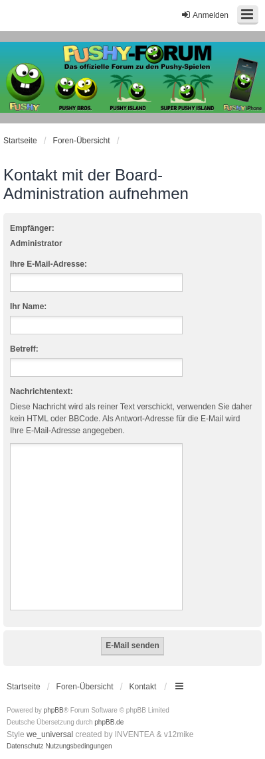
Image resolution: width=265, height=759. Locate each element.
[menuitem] (25, 746)
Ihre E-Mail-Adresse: (48, 264)
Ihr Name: (28, 306)
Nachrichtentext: (41, 391)
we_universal (50, 734)
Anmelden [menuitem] (204, 15)
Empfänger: (32, 228)
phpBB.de (109, 722)
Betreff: (24, 349)
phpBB (54, 710)
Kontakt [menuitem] (143, 686)
